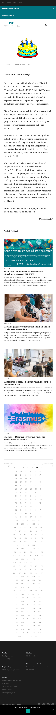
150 (14, 552)
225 (34, 598)
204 (33, 584)
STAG (9, 3)
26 (35, 475)
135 (20, 542)
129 (20, 538)
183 (36, 570)
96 (26, 517)
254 (28, 619)
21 (40, 471)
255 (34, 619)
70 (16, 503)
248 (22, 615)
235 (34, 605)
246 (39, 612)
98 (36, 517)
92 (35, 514)
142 (28, 545)
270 (34, 629)
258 (22, 622)
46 (16, 489)
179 (14, 570)
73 (30, 503)
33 (40, 478)
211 (14, 591)
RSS (18, 704)
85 (30, 510)
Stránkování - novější (8, 465)
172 (42, 563)
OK (28, 711)
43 (30, 485)
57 (40, 492)
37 (30, 482)
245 (34, 612)
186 (20, 573)
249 (28, 615)
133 (42, 538)
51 (40, 489)
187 (25, 573)
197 (22, 580)
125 (31, 535)
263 (22, 626)
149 (39, 549)
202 (22, 584)
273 (22, 633)
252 (17, 619)
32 (35, 478)
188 (31, 573)
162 (17, 559)
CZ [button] (4, 3)
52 (16, 492)
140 (17, 545)
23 (21, 475)
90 (26, 514)
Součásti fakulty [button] (28, 15)
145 (17, 549)
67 (31, 500)
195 (39, 577)
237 (17, 608)
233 (22, 605)
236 (39, 605)
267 (16, 629)
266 (39, 626)
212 (20, 591)
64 (16, 500)
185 (14, 573)
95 (21, 517)
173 (14, 566)
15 (41, 468)
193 (28, 577)
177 (36, 566)
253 (22, 619)
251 (40, 615)
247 (16, 615)
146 (22, 549)
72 (25, 503)
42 (25, 485)
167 (14, 563)
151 (20, 552)
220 (33, 594)
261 (39, 622)
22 (16, 475)
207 (22, 587)
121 (41, 531)
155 (42, 552)
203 (28, 584)
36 (26, 482)
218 (22, 594)
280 (36, 636)
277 (19, 636)
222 (17, 598)
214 (30, 591)
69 (41, 500)
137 (31, 542)
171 (37, 563)
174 (20, 566)
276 (39, 633)
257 (17, 622)
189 (36, 573)
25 (30, 475)
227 (17, 601)
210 (40, 587)
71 (21, 503)
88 (16, 514)
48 (26, 489)
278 (25, 636)
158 (25, 556)
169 (25, 563)
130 (25, 538)
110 (15, 528)
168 (20, 563)
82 (16, 510)
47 (21, 489)
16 (16, 471)
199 (33, 580)
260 (34, 622)
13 (32, 468)
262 (16, 626)
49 (31, 489)
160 (36, 556)
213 (25, 591)
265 (34, 626)
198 (28, 580)
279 (31, 636)
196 (17, 580)
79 (31, 507)
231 (39, 601)
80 (36, 507)
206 (16, 587)
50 (36, 489)
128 (14, 538)
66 (26, 500)
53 (21, 492)
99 (41, 517)
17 (21, 471)
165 (33, 559)
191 (17, 577)
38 (35, 482)
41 (20, 485)
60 (26, 496)
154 (36, 552)
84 (26, 510)
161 (42, 556)
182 (31, 570)
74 (35, 503)
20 (35, 471)
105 (17, 524)
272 (17, 633)
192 (22, 577)
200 (39, 580)
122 (14, 535)
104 (39, 521)
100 (17, 521)
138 (36, 542)
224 (28, 598)
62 (35, 496)
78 (26, 507)
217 (17, 594)
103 (33, 521)
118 (25, 531)
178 (42, 566)
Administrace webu (8, 704)
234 (28, 605)
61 (30, 496)
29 (21, 478)
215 (36, 591)
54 (26, 492)
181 (26, 570)
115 (41, 528)
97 (31, 517)
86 (35, 510)
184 (42, 570)
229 (28, 601)
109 (39, 524)
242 (16, 612)
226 (39, 598)
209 (34, 587)
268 (22, 629)
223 (22, 598)
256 (39, 619)
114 (36, 528)
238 (22, 608)
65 (21, 500)
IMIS (14, 3)
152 (25, 552)
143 (33, 545)
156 (14, 556)
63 (40, 496)
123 (20, 535)
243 (22, 612)
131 (31, 538)
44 (35, 485)
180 (20, 570)
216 (41, 591)
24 (26, 475)
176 (31, 566)
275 (34, 633)
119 (31, 531)
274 (28, 633)
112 (25, 528)
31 (30, 478)
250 (34, 615)
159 (31, 556)
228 (22, 601)
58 (16, 496)
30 (26, 478)
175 (25, 566)
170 (31, 563)
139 (42, 542)
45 (40, 485)
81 (40, 507)
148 (33, 549)
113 (31, 528)
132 (36, 538)
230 (34, 601)
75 (40, 503)
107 (28, 524)
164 (28, 559)
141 (23, 545)
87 (40, 510)
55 (30, 492)
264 (28, 626)
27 (40, 475)
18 (25, 471)
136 (25, 542)
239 (28, 608)
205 (39, 584)
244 (28, 612)
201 (16, 584)
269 (28, 629)
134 (14, 542)
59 (21, 496)
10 (18, 468)
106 (22, 524)
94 (16, 517)
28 (16, 478)
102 (28, 521)
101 (23, 521)
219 (28, 594)
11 (23, 468)
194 (33, 577)
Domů (8, 64)
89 (21, 514)
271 (40, 629)
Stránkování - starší (48, 465)
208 (28, 587)
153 (31, 552)
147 (28, 549)
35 (21, 482)
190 (42, 573)
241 (39, 608)
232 (17, 605)
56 (35, 492)
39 (40, 482)
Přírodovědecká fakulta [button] (28, 9)
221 (39, 594)
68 (36, 500)
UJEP (20, 3)
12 (27, 468)
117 (20, 531)
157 (20, 556)
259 (28, 622)
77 (21, 507)
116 (15, 531)
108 (33, 524)
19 (30, 471)
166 (39, 559)
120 (36, 531)
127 (42, 535)
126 (36, 535)
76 (16, 507)
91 (30, 514)
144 (39, 545)
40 (16, 485)
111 (20, 528)
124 (25, 535)
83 (21, 510)
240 (34, 608)
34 (16, 482)
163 (22, 559)
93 (40, 514)
